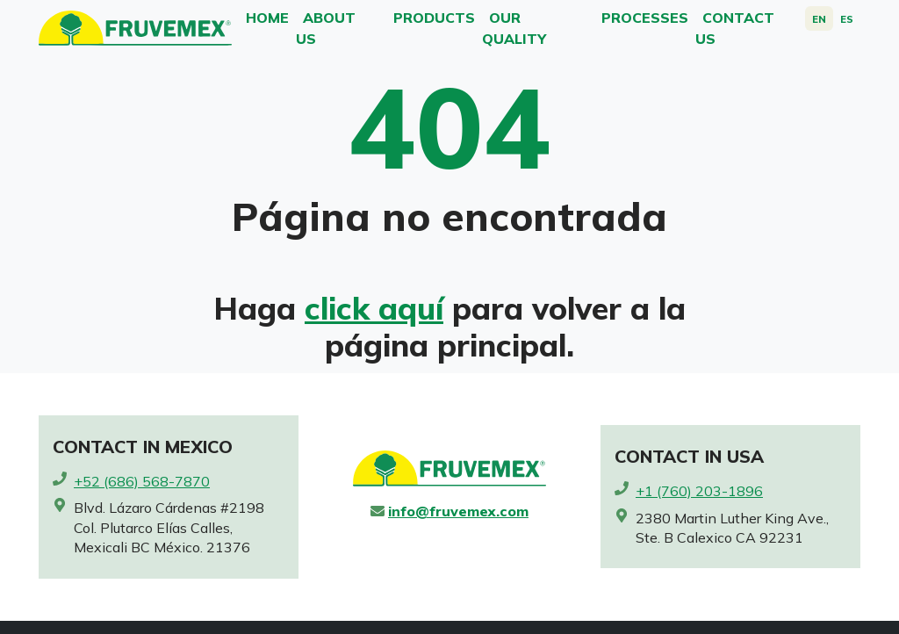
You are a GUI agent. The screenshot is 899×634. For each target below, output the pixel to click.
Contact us (734, 28)
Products (434, 17)
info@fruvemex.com (458, 511)
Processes (644, 17)
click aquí (374, 308)
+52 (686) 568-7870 (142, 481)
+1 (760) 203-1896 (699, 491)
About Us (326, 28)
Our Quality (514, 28)
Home (267, 17)
